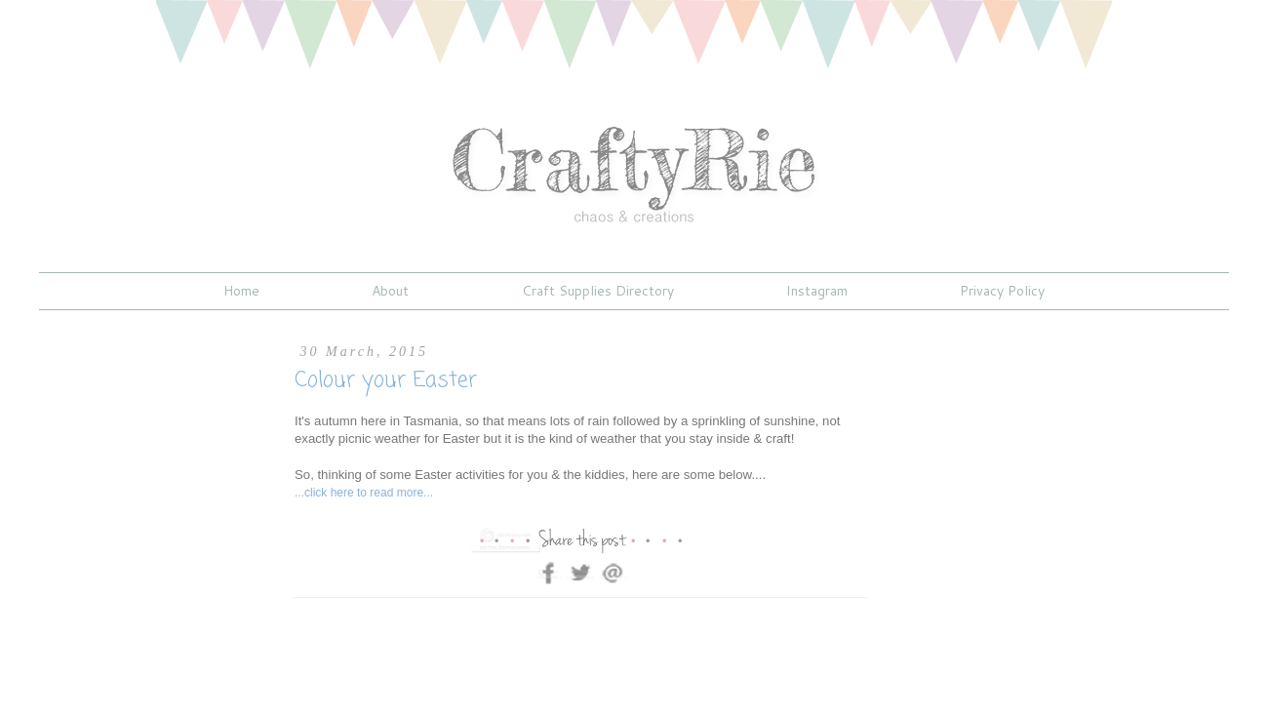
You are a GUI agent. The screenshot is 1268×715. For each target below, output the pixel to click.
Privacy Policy (1002, 290)
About (390, 290)
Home (241, 290)
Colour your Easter (386, 380)
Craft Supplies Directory (598, 290)
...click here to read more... (364, 492)
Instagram (817, 290)
